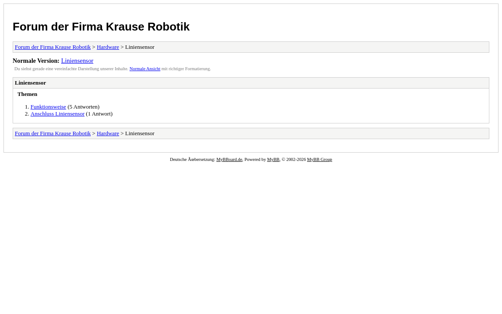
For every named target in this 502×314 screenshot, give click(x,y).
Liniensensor (77, 60)
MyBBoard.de (229, 159)
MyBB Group (319, 159)
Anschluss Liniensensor (58, 113)
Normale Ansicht (145, 68)
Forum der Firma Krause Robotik (101, 26)
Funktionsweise (48, 106)
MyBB (273, 159)
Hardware (108, 47)
